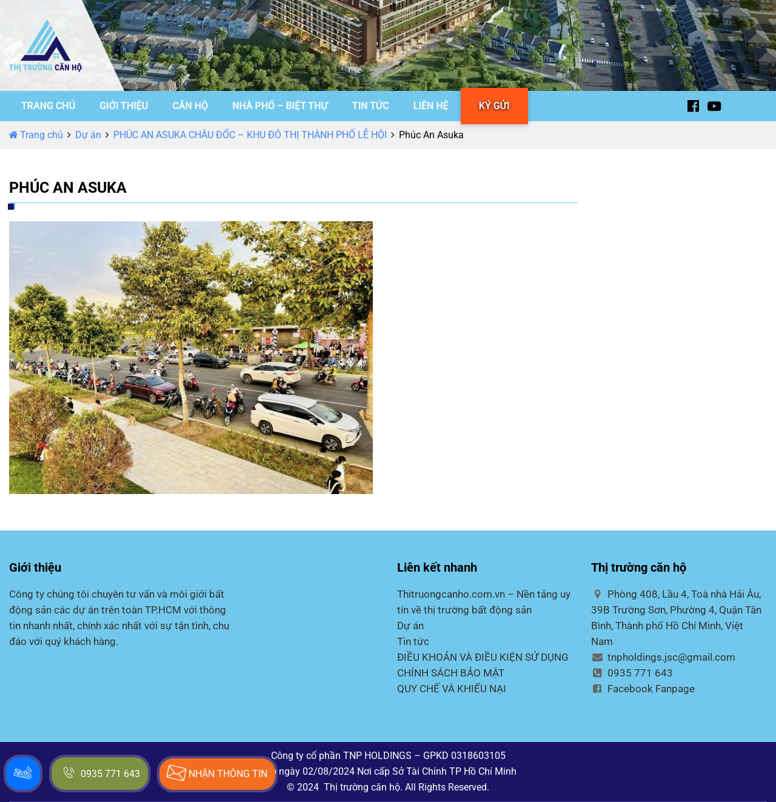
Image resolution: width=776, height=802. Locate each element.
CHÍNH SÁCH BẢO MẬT (450, 673)
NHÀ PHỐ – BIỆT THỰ (280, 106)
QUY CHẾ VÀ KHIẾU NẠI (451, 689)
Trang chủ (36, 135)
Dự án (88, 135)
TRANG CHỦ (48, 106)
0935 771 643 (632, 673)
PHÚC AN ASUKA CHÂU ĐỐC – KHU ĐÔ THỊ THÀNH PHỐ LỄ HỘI (250, 135)
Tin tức (413, 641)
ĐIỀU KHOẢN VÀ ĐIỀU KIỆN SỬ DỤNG (483, 657)
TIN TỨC (370, 106)
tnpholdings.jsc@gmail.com (663, 657)
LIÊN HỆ (431, 106)
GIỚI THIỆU (123, 106)
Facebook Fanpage (643, 689)
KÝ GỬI (494, 106)
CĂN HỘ (190, 106)
